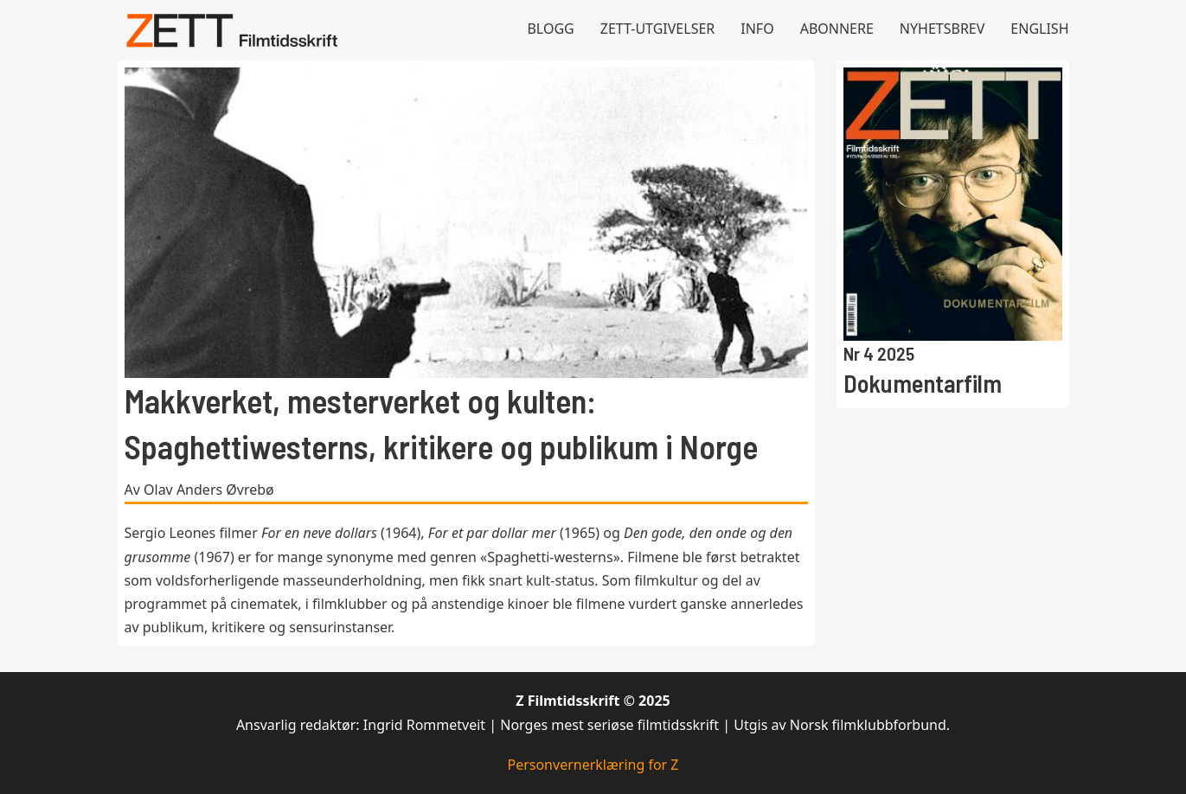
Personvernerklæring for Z (592, 764)
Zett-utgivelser (657, 28)
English (1039, 28)
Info (756, 28)
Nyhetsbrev (942, 28)
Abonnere (837, 28)
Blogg (550, 28)
